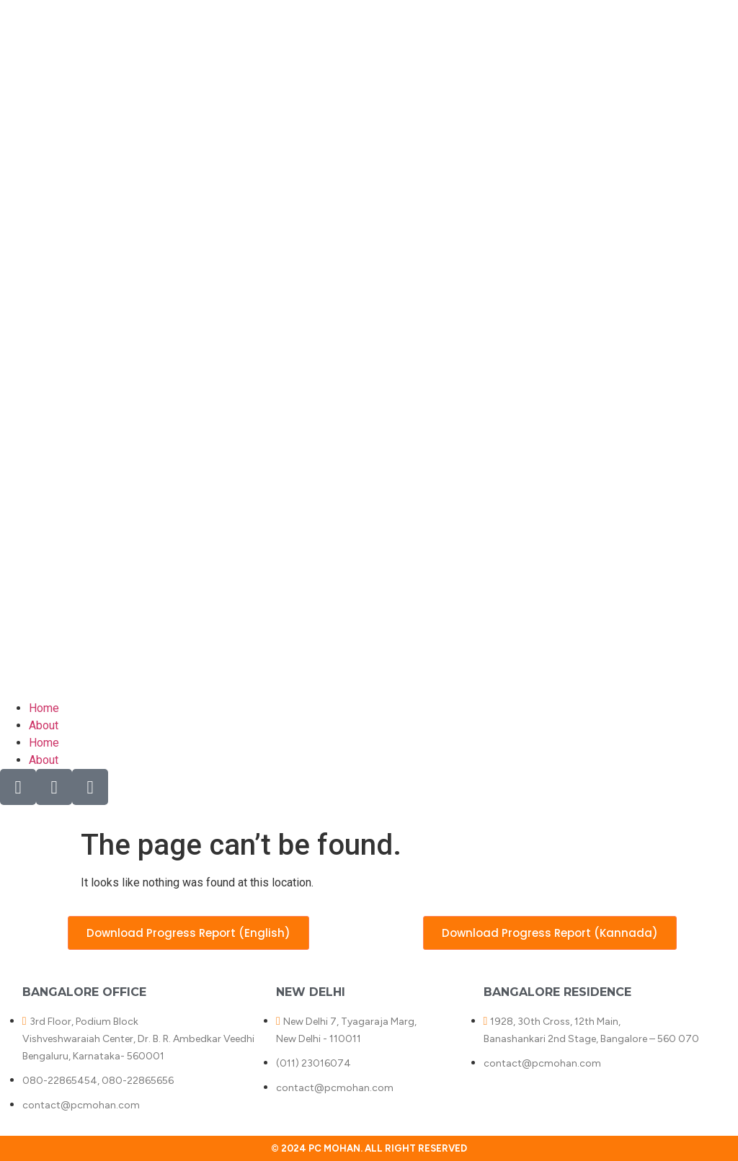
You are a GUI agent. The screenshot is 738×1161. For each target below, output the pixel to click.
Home (44, 708)
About (43, 725)
